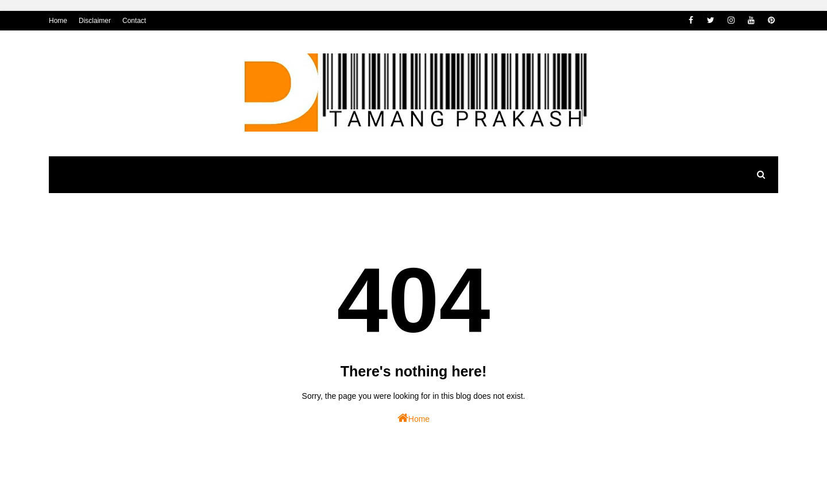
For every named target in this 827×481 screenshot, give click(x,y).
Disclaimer (95, 21)
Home (58, 21)
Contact (134, 21)
